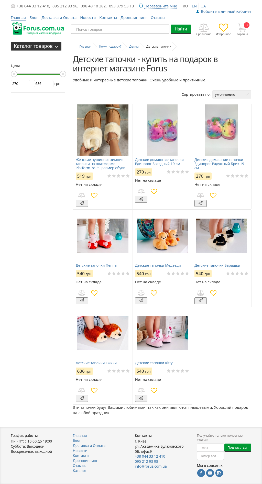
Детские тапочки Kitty (154, 363)
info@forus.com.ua (151, 466)
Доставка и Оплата (59, 17)
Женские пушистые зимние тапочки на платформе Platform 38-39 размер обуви (101, 164)
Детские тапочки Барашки (217, 265)
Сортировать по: (196, 94)
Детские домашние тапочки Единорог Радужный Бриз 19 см (219, 164)
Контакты (108, 17)
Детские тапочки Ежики (96, 363)
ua (203, 5)
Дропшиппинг (134, 17)
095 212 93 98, (65, 5)
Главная (80, 435)
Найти (181, 29)
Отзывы (158, 17)
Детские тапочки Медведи (158, 265)
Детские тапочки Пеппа (96, 265)
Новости (88, 17)
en (194, 5)
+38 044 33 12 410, (33, 5)
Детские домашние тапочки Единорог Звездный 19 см (159, 162)
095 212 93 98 (146, 461)
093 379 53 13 (121, 5)
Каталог (79, 470)
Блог (33, 17)
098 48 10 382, (94, 5)
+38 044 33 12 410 (150, 456)
